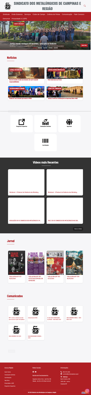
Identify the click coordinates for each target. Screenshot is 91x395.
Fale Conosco (79, 14)
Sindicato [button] (6, 14)
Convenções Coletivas (10, 375)
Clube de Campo (39, 14)
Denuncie (6, 19)
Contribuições (8, 377)
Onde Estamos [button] (17, 14)
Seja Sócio (7, 380)
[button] (34, 47)
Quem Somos (8, 372)
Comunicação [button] (67, 14)
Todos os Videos (78, 229)
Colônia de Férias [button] (53, 14)
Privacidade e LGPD (19, 19)
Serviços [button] (27, 14)
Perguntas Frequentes (10, 386)
